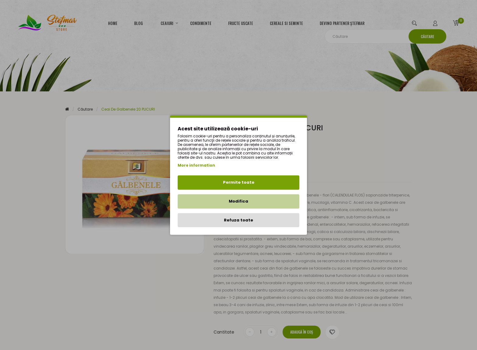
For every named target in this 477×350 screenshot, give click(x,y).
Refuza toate (238, 220)
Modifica (238, 201)
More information (196, 165)
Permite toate (238, 182)
